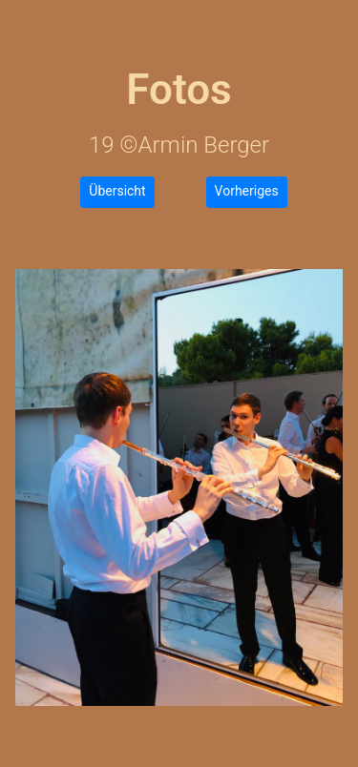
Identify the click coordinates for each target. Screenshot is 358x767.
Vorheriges (247, 190)
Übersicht (117, 190)
